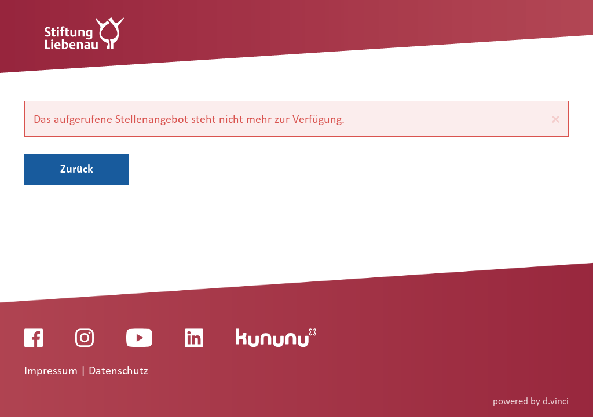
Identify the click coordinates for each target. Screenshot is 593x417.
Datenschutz (118, 370)
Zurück (76, 168)
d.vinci (556, 401)
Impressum (52, 370)
